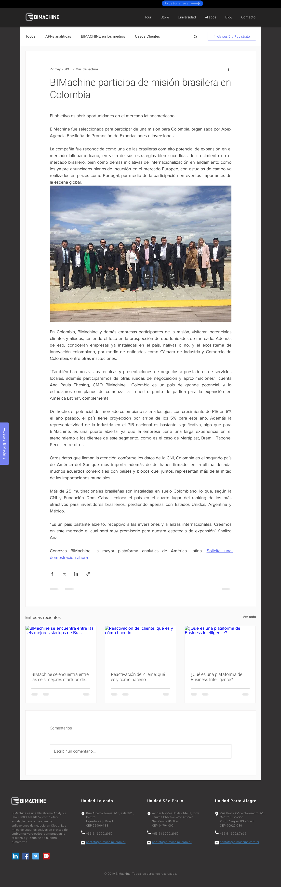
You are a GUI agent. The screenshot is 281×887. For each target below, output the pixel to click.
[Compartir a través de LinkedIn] (76, 574)
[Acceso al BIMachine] (4, 443)
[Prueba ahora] (182, 3)
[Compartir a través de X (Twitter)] (64, 574)
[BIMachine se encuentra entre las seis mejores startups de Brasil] (61, 646)
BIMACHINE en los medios (103, 36)
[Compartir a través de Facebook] (52, 574)
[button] (195, 36)
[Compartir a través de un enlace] (88, 574)
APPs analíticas (58, 36)
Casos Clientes (147, 36)
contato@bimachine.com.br (106, 842)
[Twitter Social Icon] (35, 856)
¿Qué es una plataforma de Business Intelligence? (216, 677)
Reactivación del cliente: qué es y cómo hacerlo (138, 677)
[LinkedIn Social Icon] (15, 856)
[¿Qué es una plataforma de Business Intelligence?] (220, 646)
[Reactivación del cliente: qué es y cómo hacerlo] (140, 646)
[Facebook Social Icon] (25, 856)
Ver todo (249, 617)
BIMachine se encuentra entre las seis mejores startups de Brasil (60, 677)
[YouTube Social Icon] (46, 856)
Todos (30, 36)
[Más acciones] (228, 69)
